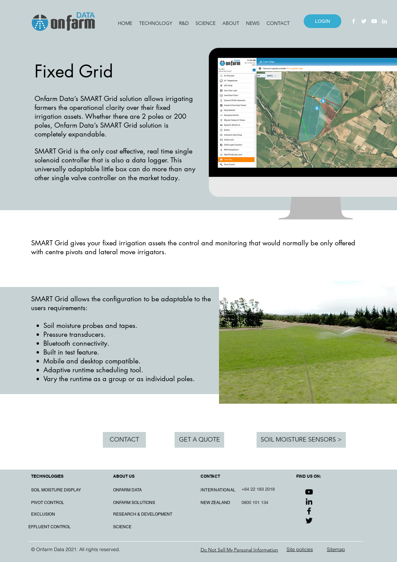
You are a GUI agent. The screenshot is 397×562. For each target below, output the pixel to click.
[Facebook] (353, 21)
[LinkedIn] (384, 21)
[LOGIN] (322, 21)
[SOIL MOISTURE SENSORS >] (301, 440)
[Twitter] (363, 21)
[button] (156, 23)
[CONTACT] (124, 440)
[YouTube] (374, 21)
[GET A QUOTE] (199, 440)
